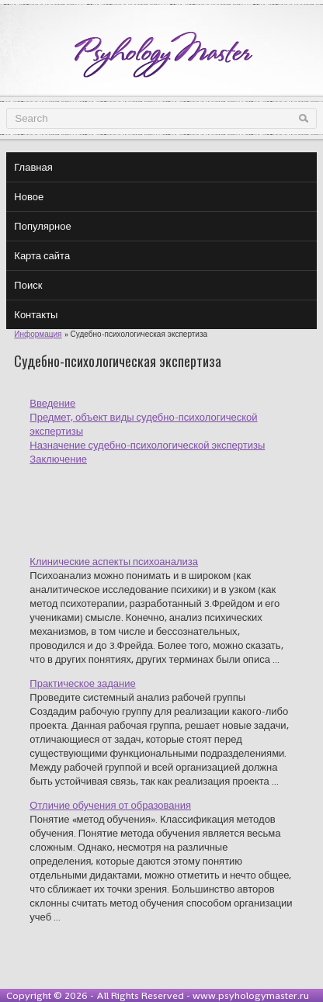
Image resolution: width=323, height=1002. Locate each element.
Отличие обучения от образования (110, 805)
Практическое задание (82, 683)
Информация (37, 334)
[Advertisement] (176, 501)
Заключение (58, 459)
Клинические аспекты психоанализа (114, 561)
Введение (52, 403)
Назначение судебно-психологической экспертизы (147, 445)
